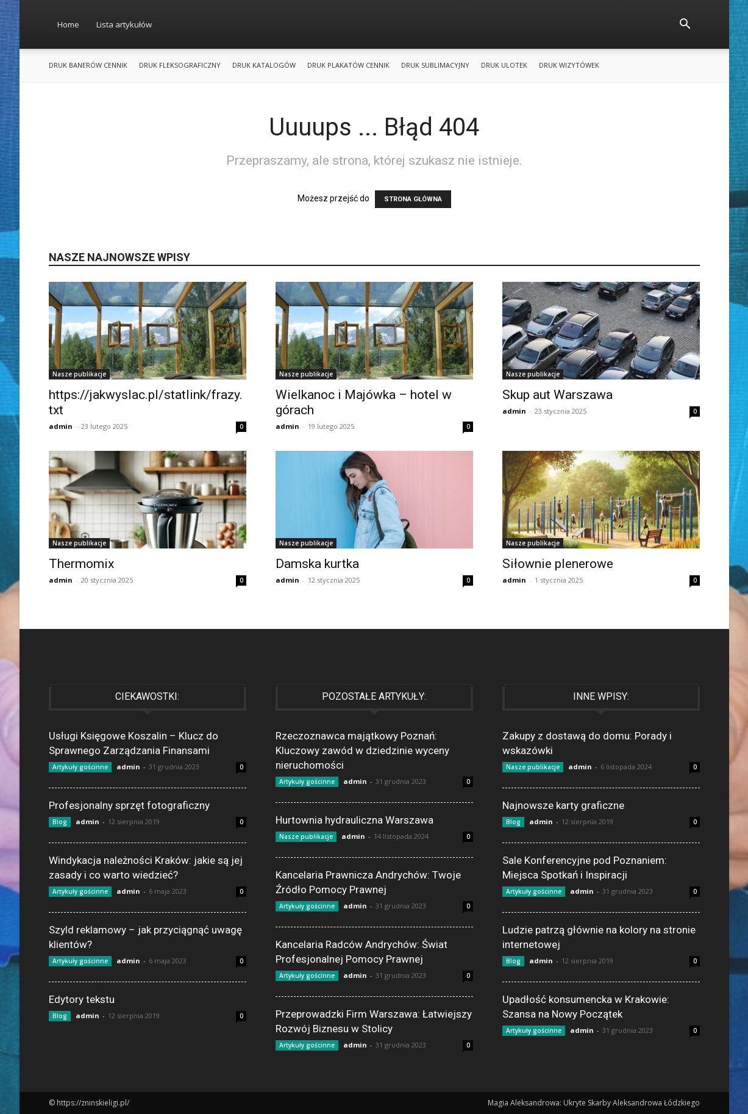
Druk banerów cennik (88, 65)
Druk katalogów (264, 65)
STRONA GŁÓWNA (413, 199)
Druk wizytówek (569, 65)
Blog (59, 822)
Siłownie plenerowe (557, 563)
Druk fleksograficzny (180, 65)
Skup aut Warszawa (557, 394)
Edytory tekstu (82, 999)
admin (61, 426)
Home (68, 24)
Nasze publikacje (79, 374)
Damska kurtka (317, 563)
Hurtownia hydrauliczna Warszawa (354, 820)
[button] (685, 25)
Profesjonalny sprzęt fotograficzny (129, 805)
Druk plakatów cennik (348, 65)
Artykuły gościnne (80, 767)
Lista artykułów (124, 24)
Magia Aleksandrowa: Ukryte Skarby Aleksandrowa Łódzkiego (594, 1103)
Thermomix (81, 563)
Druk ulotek (504, 65)
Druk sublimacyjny (435, 65)
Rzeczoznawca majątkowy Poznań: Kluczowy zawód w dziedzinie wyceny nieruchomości (362, 750)
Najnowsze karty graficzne (563, 805)
